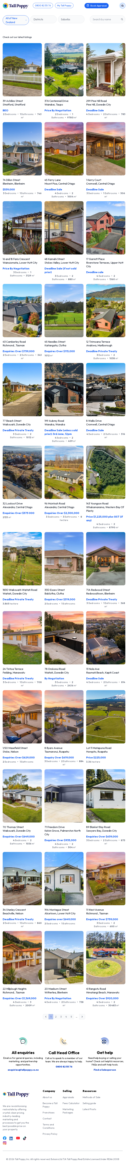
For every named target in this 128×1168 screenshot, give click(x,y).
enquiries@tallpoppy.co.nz (23, 1069)
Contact (47, 1118)
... (76, 1016)
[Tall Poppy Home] (18, 5)
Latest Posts (89, 1109)
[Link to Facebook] (5, 1138)
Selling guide (89, 1103)
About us (47, 1097)
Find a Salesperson (105, 1069)
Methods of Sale (91, 1097)
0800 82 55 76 (64, 1066)
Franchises (48, 1112)
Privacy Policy (50, 1133)
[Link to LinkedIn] (11, 1138)
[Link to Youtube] (18, 1138)
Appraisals (68, 1097)
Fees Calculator (71, 1103)
